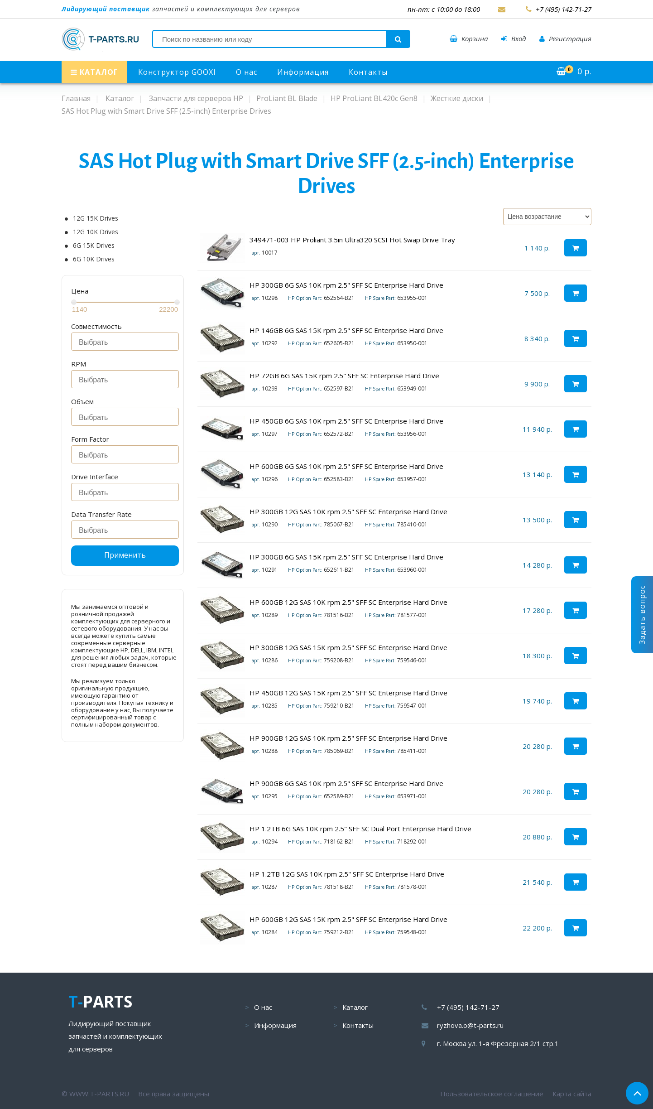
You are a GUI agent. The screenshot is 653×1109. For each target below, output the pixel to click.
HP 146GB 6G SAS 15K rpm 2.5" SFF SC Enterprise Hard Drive (346, 330)
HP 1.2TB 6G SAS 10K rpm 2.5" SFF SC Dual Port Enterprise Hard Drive (360, 828)
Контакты (368, 72)
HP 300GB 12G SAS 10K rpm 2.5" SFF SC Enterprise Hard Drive (348, 511)
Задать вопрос (642, 614)
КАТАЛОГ (94, 72)
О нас (246, 72)
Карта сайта (571, 1093)
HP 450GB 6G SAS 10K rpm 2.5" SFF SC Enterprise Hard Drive (346, 420)
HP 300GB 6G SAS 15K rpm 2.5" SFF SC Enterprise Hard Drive (346, 556)
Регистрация (565, 38)
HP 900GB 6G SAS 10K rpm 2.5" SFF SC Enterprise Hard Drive (346, 783)
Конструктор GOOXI (177, 72)
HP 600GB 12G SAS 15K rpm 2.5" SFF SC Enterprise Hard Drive (348, 919)
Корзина (469, 38)
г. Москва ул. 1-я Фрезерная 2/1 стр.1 (498, 1043)
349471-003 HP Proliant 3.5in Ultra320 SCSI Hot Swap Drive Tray (352, 239)
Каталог (355, 1007)
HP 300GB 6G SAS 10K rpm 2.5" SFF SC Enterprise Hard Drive (346, 284)
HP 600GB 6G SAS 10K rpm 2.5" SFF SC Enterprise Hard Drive (346, 466)
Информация (303, 72)
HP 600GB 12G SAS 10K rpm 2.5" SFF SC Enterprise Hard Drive (348, 602)
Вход (513, 38)
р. (574, 71)
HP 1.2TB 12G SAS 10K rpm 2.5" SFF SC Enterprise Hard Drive (347, 873)
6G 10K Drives (94, 259)
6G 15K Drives (94, 245)
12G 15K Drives (95, 218)
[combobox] (125, 342)
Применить (125, 555)
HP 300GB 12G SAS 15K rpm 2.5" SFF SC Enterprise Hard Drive (348, 647)
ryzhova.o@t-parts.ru (470, 1025)
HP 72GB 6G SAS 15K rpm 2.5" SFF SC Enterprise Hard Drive (344, 375)
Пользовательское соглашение (491, 1093)
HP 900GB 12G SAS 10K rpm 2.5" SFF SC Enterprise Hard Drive (348, 738)
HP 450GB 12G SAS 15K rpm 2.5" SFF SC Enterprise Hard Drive (348, 692)
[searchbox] (127, 342)
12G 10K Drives (95, 232)
